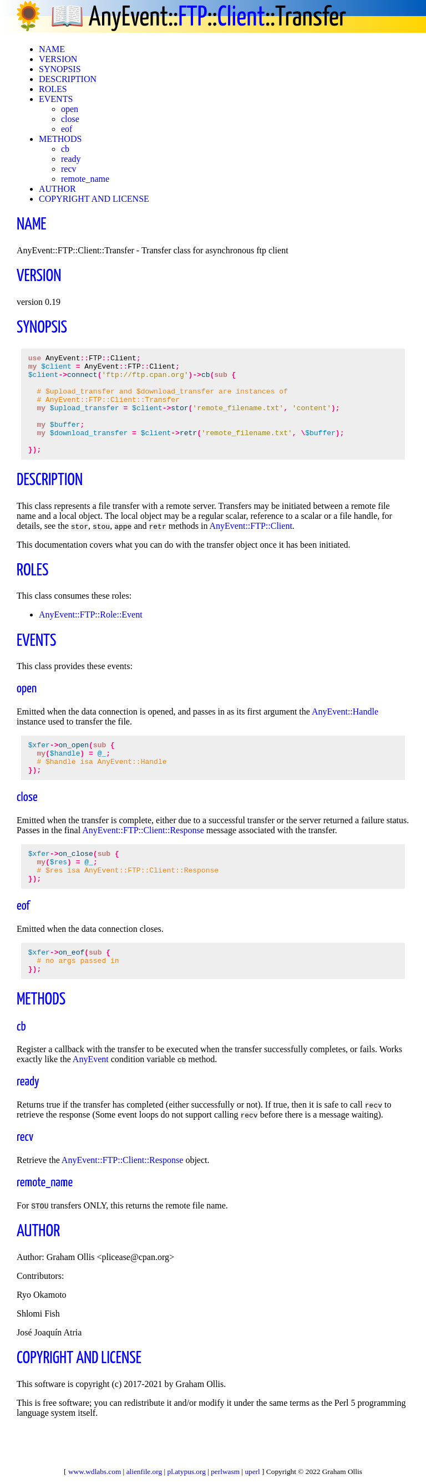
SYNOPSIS (60, 69)
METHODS (60, 139)
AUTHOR (57, 188)
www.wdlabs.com (94, 1471)
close (70, 119)
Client (241, 18)
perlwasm (225, 1471)
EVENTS (56, 99)
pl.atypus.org (187, 1471)
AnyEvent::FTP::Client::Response (143, 856)
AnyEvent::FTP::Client (250, 545)
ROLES (53, 89)
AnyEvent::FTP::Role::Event (91, 634)
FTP (192, 18)
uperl (252, 1471)
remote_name (85, 178)
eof (66, 129)
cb (65, 149)
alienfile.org (144, 1471)
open (69, 109)
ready (71, 159)
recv (69, 169)
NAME (52, 49)
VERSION (58, 59)
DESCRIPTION (68, 79)
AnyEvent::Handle (345, 731)
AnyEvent (91, 1097)
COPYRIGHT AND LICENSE (94, 198)
